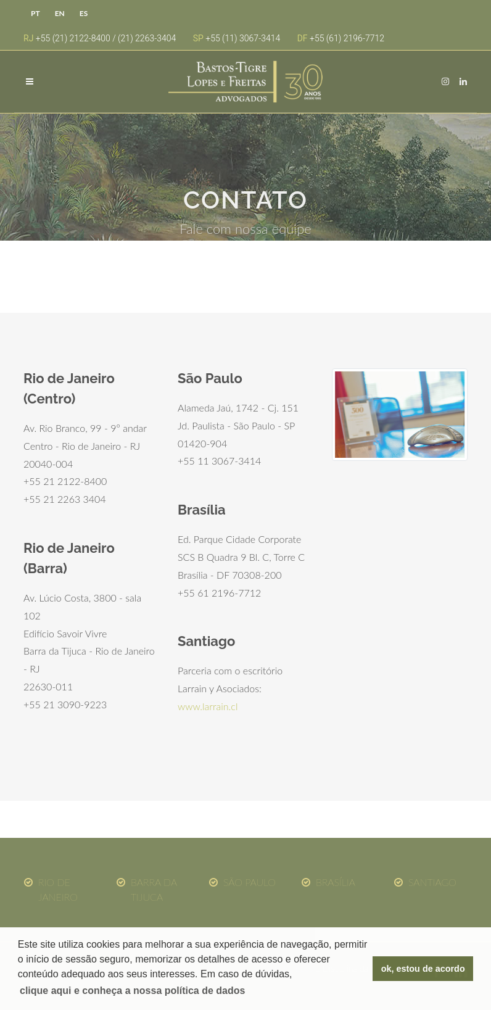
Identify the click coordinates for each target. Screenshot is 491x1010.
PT (35, 13)
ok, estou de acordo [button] (423, 969)
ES (84, 13)
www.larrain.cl (207, 706)
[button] (132, 991)
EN (60, 13)
